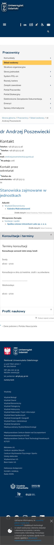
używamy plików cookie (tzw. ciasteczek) (28, 522)
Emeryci (7, 103)
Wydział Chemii (10, 400)
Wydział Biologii (10, 397)
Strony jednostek (11, 72)
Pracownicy (11, 52)
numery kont (9, 380)
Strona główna (8, 118)
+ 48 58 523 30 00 (21, 376)
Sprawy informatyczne (14, 108)
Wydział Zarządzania (12, 424)
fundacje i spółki (12, 221)
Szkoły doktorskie (11, 456)
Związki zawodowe (12, 85)
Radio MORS (9, 474)
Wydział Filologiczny (12, 406)
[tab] (27, 236)
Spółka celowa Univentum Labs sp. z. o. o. (27, 224)
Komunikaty (9, 58)
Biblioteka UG (9, 447)
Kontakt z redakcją (11, 471)
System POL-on (11, 76)
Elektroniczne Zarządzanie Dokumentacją (23, 99)
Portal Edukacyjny (12, 94)
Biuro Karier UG (10, 462)
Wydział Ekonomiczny (15, 206)
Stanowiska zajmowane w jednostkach (23, 193)
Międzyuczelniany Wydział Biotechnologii (20, 427)
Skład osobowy (11, 62)
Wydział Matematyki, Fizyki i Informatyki (19, 412)
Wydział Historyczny (12, 409)
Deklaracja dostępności (13, 468)
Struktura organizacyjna (14, 67)
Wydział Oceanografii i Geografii (16, 418)
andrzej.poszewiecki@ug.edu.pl (19, 157)
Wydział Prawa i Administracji (15, 421)
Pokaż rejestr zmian (44, 318)
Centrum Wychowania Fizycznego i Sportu (20, 453)
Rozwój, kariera (11, 81)
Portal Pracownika (12, 90)
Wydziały (7, 392)
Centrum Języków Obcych (14, 450)
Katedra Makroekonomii (18, 209)
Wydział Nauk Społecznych (14, 415)
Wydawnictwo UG (11, 459)
